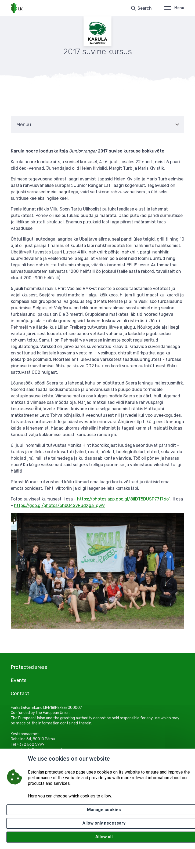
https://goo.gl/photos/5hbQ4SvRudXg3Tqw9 (59, 505)
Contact (20, 693)
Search (145, 8)
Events (18, 680)
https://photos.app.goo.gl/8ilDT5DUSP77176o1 (124, 499)
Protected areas (29, 667)
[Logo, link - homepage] (17, 8)
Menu (174, 8)
